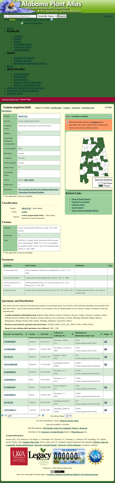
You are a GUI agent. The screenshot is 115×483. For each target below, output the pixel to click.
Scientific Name (23, 44)
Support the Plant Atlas (33, 23)
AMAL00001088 (10, 364)
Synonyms (76, 108)
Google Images (78, 208)
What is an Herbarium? (27, 85)
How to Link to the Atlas (27, 82)
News (10, 66)
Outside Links (15, 93)
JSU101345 (8, 357)
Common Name (23, 47)
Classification (22, 50)
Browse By (13, 31)
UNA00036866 (10, 349)
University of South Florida (52, 432)
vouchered (95, 122)
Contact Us (107, 16)
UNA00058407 (10, 387)
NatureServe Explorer (81, 202)
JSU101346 (8, 402)
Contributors (21, 79)
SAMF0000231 (10, 372)
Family (17, 38)
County (18, 36)
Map (68, 116)
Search (12, 19)
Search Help (45, 19)
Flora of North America (81, 199)
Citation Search (23, 60)
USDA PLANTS (78, 205)
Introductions (21, 74)
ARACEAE (22, 116)
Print (110, 107)
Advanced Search (31, 19)
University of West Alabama (23, 90)
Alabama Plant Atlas (10, 99)
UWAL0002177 (10, 410)
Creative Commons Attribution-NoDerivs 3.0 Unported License (72, 474)
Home (10, 28)
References (20, 77)
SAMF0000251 (10, 379)
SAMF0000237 (10, 395)
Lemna (24, 212)
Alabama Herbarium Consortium (25, 88)
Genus (17, 41)
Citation (66, 108)
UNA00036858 (10, 341)
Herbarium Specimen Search (30, 63)
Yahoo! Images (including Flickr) (85, 210)
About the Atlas (16, 69)
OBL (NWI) (29, 180)
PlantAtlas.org (77, 432)
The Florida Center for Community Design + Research (65, 428)
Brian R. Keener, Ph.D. (69, 421)
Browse (20, 19)
